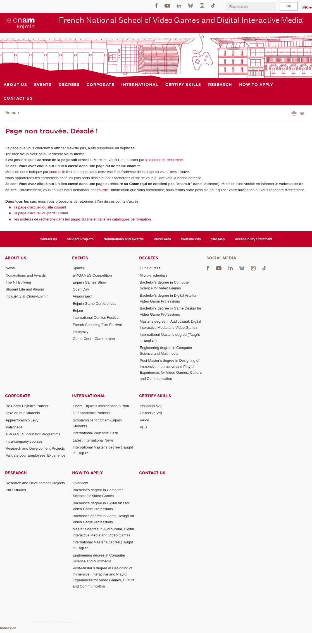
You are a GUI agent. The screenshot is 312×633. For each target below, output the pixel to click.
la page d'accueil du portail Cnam (41, 213)
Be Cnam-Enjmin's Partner (27, 406)
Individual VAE (151, 406)
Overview (80, 483)
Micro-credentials (153, 275)
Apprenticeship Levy (22, 420)
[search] (251, 6)
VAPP (144, 420)
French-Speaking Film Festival (97, 325)
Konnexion (8, 628)
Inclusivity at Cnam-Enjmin (27, 296)
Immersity (80, 332)
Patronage (14, 427)
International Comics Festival (96, 317)
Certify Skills (155, 396)
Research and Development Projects (35, 448)
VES (143, 427)
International (88, 396)
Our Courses (150, 268)
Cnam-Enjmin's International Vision (101, 406)
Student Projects (80, 239)
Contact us (48, 239)
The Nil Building (18, 282)
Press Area (162, 239)
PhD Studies (16, 490)
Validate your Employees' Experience (35, 455)
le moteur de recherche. (164, 160)
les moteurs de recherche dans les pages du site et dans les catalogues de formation (83, 219)
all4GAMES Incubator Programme (33, 434)
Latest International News (93, 440)
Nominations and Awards (124, 239)
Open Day (81, 289)
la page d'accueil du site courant (40, 207)
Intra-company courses (24, 441)
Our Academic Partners (91, 413)
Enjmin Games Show (89, 282)
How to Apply (87, 473)
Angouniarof (82, 296)
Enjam (78, 310)
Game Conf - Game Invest (94, 339)
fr (305, 7)
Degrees (148, 258)
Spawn (78, 268)
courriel (55, 172)
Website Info (191, 239)
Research (16, 473)
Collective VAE (151, 413)
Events (80, 258)
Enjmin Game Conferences (94, 303)
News (10, 268)
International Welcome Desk (95, 433)
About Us (15, 258)
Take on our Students (23, 413)
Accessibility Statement (254, 239)
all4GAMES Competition (92, 275)
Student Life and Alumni (25, 289)
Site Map (218, 239)
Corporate (17, 396)
